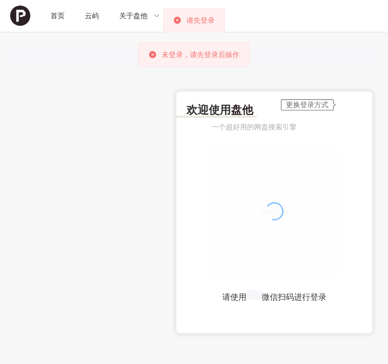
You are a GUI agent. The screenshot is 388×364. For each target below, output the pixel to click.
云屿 (92, 16)
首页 (58, 16)
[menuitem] (20, 16)
